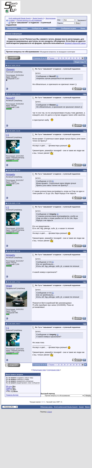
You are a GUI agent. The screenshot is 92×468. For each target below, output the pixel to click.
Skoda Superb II (38, 18)
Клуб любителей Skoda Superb (20, 18)
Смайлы (9, 388)
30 (76, 58)
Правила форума (12, 395)
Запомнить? (80, 20)
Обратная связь (46, 407)
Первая (51, 58)
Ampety (10, 174)
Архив (81, 407)
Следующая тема (53, 370)
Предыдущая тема (39, 370)
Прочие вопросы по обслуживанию (29, 20)
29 (73, 58)
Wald (9, 285)
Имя (58, 20)
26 (64, 58)
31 (79, 58)
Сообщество (37, 28)
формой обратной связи (75, 43)
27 (68, 58)
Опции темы (79, 62)
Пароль (60, 23)
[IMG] (8, 390)
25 (62, 58)
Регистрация (12, 28)
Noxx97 (10, 98)
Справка (24, 28)
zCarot (49, 412)
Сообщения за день (68, 28)
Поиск (83, 28)
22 (59, 58)
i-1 (7, 134)
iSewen (10, 69)
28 (70, 58)
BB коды (9, 386)
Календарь (52, 28)
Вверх (87, 407)
